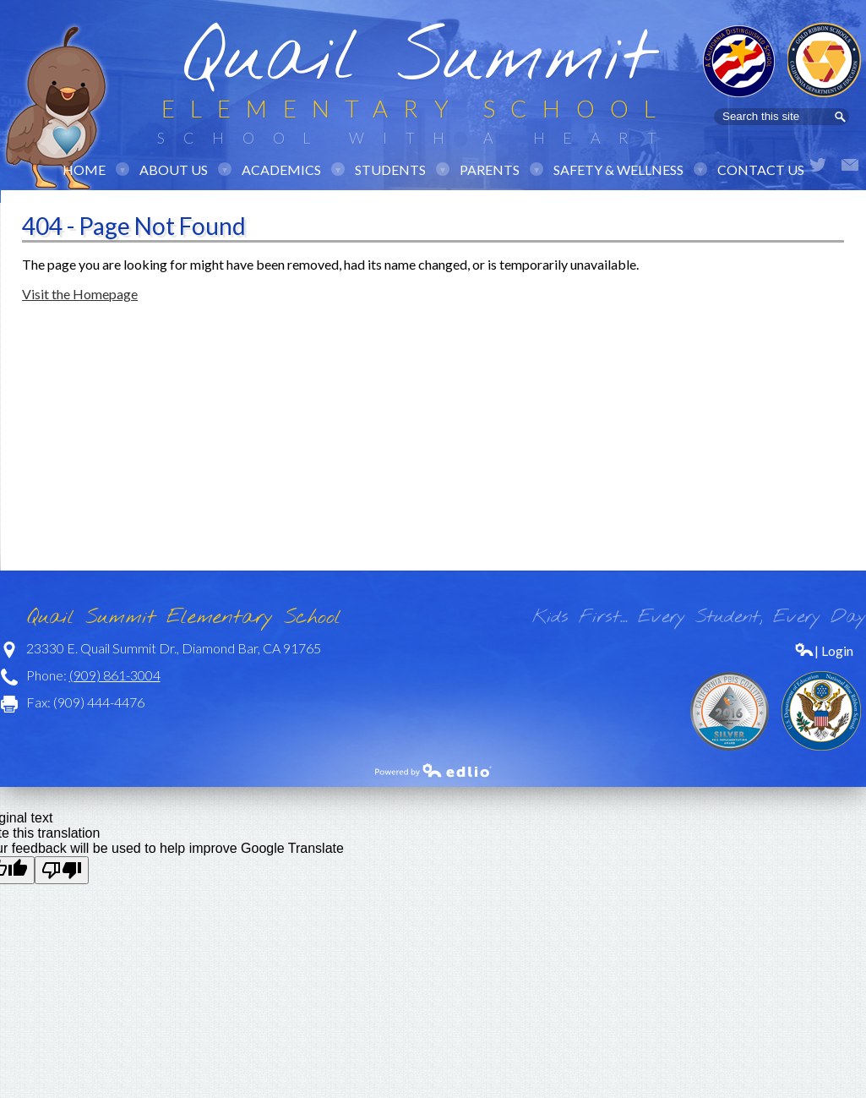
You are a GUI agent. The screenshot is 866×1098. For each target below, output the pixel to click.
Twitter (817, 164)
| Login (823, 650)
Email (849, 164)
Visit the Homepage (80, 294)
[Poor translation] (62, 870)
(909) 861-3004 (115, 675)
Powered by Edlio (433, 770)
